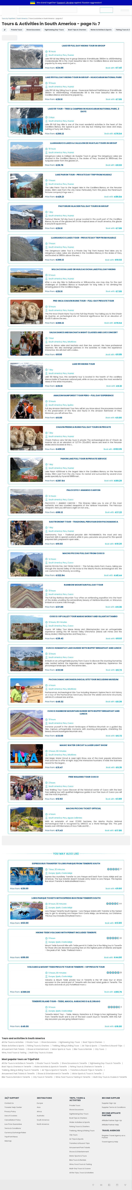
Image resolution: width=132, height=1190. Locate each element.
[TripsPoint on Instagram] (117, 1185)
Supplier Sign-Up (109, 1103)
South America (22, 18)
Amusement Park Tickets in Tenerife (18, 1073)
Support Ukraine (65, 2)
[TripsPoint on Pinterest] (93, 1185)
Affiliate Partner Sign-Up (112, 1120)
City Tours (100, 1049)
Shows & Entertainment (38, 1049)
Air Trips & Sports (90, 1045)
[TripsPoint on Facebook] (109, 1185)
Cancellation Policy (12, 1120)
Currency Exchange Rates (15, 1132)
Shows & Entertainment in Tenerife (54, 1073)
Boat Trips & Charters (93, 1042)
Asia (38, 1107)
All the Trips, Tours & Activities (81, 1172)
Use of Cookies (11, 1115)
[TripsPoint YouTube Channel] (101, 1185)
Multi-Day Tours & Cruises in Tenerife (110, 1077)
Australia (40, 1115)
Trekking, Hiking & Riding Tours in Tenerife (20, 1070)
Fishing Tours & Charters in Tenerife (86, 1066)
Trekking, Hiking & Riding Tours (66, 1045)
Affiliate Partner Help (110, 1124)
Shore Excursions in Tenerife (74, 1063)
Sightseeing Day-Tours (69, 1042)
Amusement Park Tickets (13, 1049)
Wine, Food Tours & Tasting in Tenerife (73, 1077)
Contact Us (9, 1103)
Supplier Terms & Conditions (114, 1107)
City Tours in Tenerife (43, 1077)
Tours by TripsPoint (8, 18)
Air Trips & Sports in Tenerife (55, 1070)
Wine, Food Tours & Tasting (14, 1052)
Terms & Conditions (13, 1128)
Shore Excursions (49, 1042)
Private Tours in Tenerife (48, 1063)
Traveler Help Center (13, 1107)
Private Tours (33, 1042)
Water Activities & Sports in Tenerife (50, 1066)
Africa (39, 1111)
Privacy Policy (10, 1111)
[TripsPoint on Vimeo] (125, 1185)
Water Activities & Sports (13, 1045)
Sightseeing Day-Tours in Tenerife (105, 1063)
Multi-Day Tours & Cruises (41, 1052)
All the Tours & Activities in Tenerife (18, 1063)
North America (43, 1124)
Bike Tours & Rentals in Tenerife (16, 1077)
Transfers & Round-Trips (111, 1045)
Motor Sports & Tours (61, 1049)
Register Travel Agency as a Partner (113, 1136)
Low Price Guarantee (13, 1124)
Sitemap (8, 1141)
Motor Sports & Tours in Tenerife (87, 1073)
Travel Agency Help (110, 1141)
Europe (40, 1103)
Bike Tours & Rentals (83, 1049)
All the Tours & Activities (13, 1042)
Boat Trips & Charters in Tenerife (17, 1066)
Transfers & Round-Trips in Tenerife (86, 1070)
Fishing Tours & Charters (38, 1045)
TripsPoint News (11, 1136)
